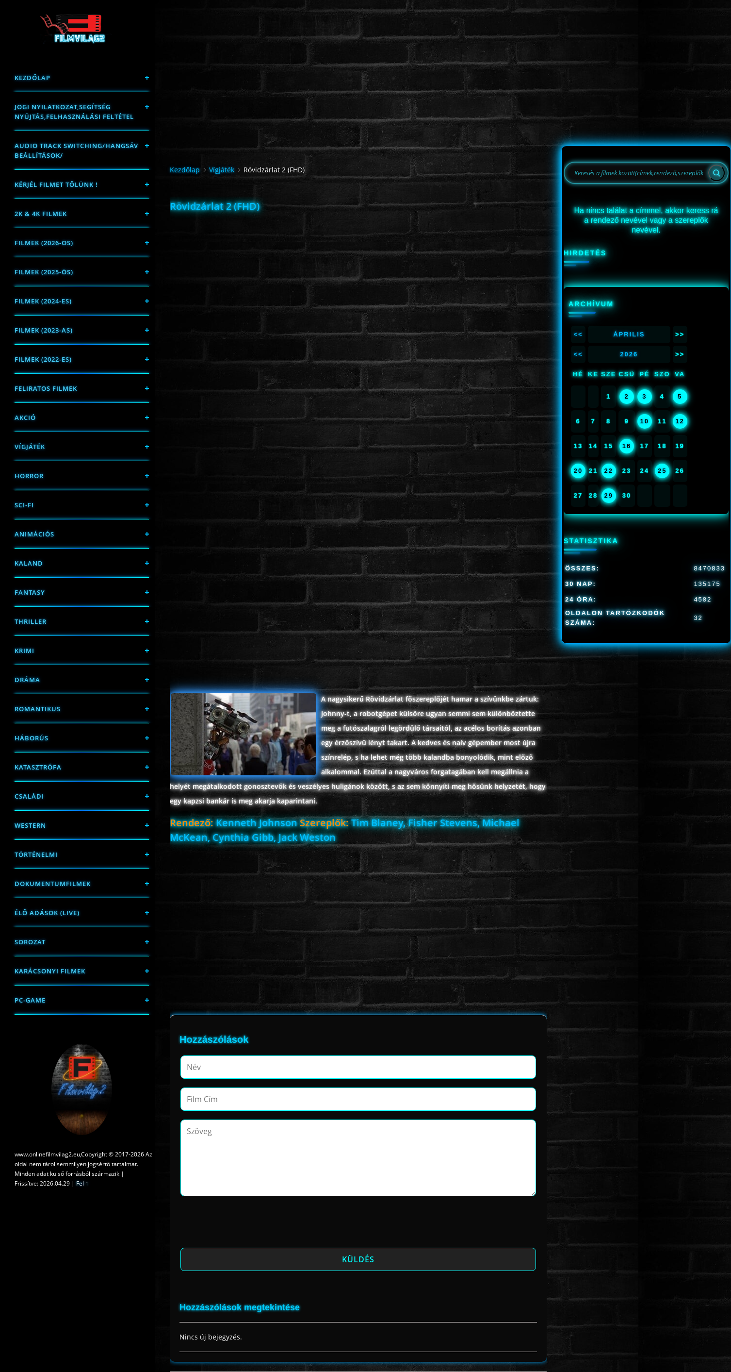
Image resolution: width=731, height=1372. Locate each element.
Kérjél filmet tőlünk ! (56, 184)
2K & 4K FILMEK (41, 213)
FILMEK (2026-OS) (44, 242)
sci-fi (24, 505)
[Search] (716, 173)
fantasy (30, 592)
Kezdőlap (32, 77)
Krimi (24, 650)
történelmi (36, 854)
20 (578, 470)
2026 (629, 354)
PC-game (30, 1000)
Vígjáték (30, 446)
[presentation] (254, 1225)
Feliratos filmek (46, 388)
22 (608, 470)
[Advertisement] (358, 284)
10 (644, 421)
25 (662, 470)
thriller (31, 621)
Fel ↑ (82, 1183)
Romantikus (38, 708)
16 (626, 446)
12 (679, 421)
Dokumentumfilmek (53, 883)
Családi (29, 796)
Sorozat (30, 941)
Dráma (27, 679)
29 (608, 495)
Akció (25, 417)
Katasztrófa (38, 767)
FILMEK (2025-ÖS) (44, 272)
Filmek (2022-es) (43, 359)
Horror (29, 475)
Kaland (29, 563)
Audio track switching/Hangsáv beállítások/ (76, 150)
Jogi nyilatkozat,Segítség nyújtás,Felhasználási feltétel (74, 111)
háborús (32, 738)
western (30, 825)
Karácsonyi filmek (50, 971)
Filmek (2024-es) (43, 301)
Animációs (34, 534)
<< (578, 334)
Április (629, 334)
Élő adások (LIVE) (47, 912)
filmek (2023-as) (44, 330)
